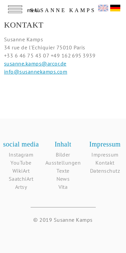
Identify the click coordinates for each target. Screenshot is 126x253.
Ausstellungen (63, 162)
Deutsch (115, 7)
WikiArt (21, 170)
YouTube (20, 162)
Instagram (21, 154)
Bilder (63, 154)
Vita (63, 186)
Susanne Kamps (63, 10)
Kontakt (104, 162)
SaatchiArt (21, 178)
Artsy (21, 186)
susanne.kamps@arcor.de (35, 63)
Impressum (104, 154)
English (103, 7)
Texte (62, 170)
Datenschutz (105, 170)
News (63, 178)
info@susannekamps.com (35, 71)
